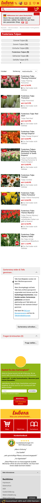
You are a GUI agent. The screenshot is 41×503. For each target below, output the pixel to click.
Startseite (3, 27)
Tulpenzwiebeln (7, 29)
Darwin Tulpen (18, 44)
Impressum (6, 482)
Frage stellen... (31, 343)
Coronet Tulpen (19, 40)
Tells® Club (20, 425)
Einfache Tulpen (18, 48)
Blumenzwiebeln (13, 27)
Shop (7, 425)
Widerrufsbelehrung (9, 495)
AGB (4, 489)
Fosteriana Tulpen (19, 52)
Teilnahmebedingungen (22, 315)
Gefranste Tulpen (19, 56)
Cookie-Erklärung (8, 492)
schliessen (36, 14)
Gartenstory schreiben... (27, 327)
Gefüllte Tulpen (19, 60)
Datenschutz (7, 486)
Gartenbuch (34, 425)
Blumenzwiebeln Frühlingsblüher (29, 27)
